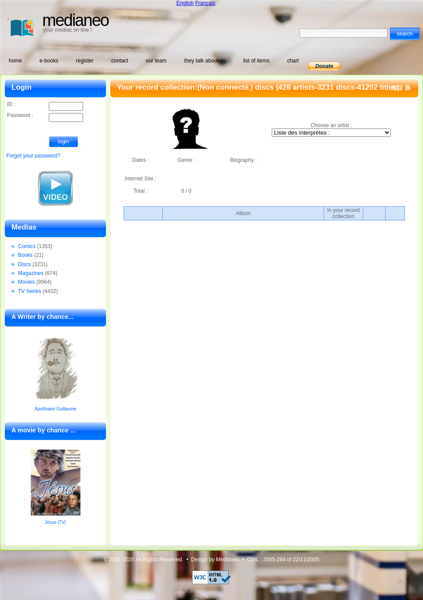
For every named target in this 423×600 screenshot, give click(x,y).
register (85, 61)
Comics (27, 246)
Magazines (31, 273)
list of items (256, 61)
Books (25, 255)
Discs (24, 264)
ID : (45, 105)
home (15, 61)
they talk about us (205, 61)
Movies (26, 282)
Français (205, 3)
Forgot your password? (33, 156)
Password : (45, 116)
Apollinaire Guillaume (56, 408)
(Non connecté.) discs (235, 87)
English (184, 3)
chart (293, 61)
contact (119, 61)
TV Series (29, 291)
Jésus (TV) (55, 522)
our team (156, 61)
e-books (49, 61)
